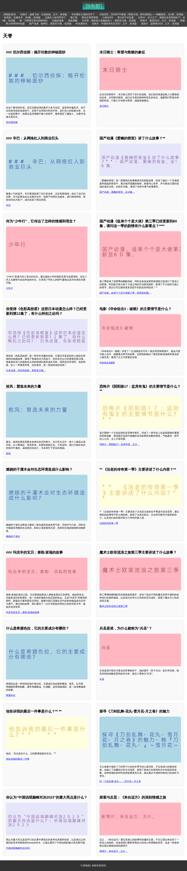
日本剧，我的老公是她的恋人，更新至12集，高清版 (109, 20)
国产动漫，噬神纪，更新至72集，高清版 (50, 23)
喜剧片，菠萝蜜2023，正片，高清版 (160, 23)
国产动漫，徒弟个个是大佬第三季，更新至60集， (125, 293)
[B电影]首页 (10, 14)
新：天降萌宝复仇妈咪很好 (34, 20)
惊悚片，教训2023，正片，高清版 (158, 20)
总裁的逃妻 (58, 20)
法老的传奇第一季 (108, 523)
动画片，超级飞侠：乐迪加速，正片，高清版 (43, 14)
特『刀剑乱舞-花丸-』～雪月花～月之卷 (120, 781)
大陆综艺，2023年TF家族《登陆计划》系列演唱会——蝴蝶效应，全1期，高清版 (141, 14)
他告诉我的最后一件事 (17, 759)
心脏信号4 (107, 17)
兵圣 (101, 679)
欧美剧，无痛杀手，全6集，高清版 (22, 17)
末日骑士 (104, 106)
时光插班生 (82, 23)
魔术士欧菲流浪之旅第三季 (113, 606)
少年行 (9, 288)
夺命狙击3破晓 (107, 362)
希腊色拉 (10, 695)
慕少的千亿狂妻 (125, 17)
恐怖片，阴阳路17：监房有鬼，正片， (119, 444)
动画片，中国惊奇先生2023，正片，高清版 (114, 23)
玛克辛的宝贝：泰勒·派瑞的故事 (22, 612)
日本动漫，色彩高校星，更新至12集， (26, 370)
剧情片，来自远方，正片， (113, 851)
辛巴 (8, 205)
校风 (8, 453)
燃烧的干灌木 (13, 536)
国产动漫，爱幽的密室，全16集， (117, 192)
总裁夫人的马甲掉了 (55, 17)
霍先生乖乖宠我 (90, 17)
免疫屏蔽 (72, 20)
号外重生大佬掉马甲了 (83, 14)
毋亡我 (73, 17)
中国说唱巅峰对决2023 (18, 848)
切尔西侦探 (12, 122)
